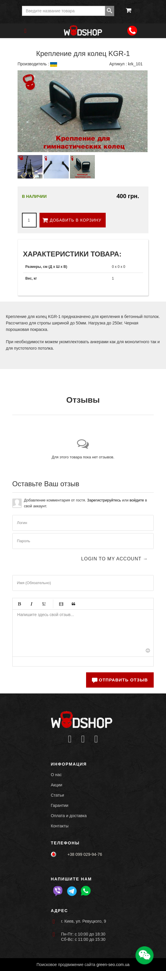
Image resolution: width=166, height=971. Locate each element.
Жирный (19, 604)
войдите (137, 500)
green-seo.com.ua (112, 964)
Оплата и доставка (69, 815)
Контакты (60, 826)
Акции (56, 785)
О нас (56, 774)
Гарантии (60, 805)
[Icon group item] (70, 739)
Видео (61, 604)
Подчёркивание (44, 604)
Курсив (31, 604)
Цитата (73, 604)
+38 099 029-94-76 (84, 854)
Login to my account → (114, 558)
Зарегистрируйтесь (104, 500)
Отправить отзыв (120, 679)
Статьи (57, 795)
